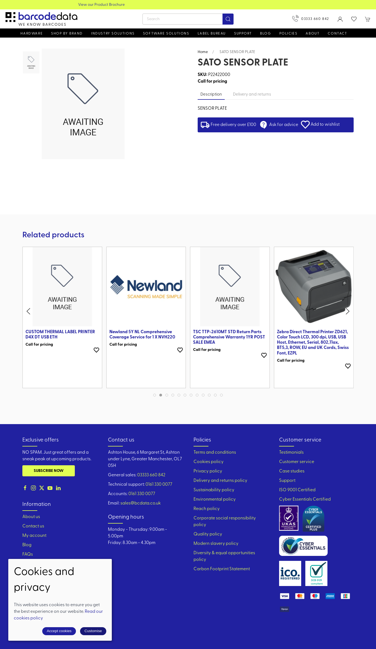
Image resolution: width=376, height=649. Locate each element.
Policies (288, 33)
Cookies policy (209, 462)
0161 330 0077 (158, 484)
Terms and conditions (215, 452)
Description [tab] (211, 95)
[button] (354, 19)
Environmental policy (215, 499)
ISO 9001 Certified (297, 490)
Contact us (33, 526)
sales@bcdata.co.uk (140, 503)
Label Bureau (212, 33)
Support (287, 481)
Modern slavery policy (216, 544)
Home (203, 52)
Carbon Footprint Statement (222, 569)
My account (34, 536)
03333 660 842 (310, 18)
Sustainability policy (214, 490)
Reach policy (207, 509)
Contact (337, 33)
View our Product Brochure (188, 5)
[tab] (154, 395)
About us (31, 517)
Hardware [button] (31, 33)
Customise (93, 631)
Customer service (296, 462)
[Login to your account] (340, 19)
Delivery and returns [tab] (252, 95)
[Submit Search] (228, 19)
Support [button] (243, 33)
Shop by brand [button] (67, 33)
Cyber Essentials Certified (305, 499)
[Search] (188, 19)
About (312, 33)
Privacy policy (208, 471)
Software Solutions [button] (166, 33)
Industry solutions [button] (113, 33)
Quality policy (208, 534)
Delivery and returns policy (220, 481)
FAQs (27, 554)
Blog (265, 33)
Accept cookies (59, 631)
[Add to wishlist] (96, 350)
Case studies (291, 471)
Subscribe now (48, 471)
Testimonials (291, 452)
